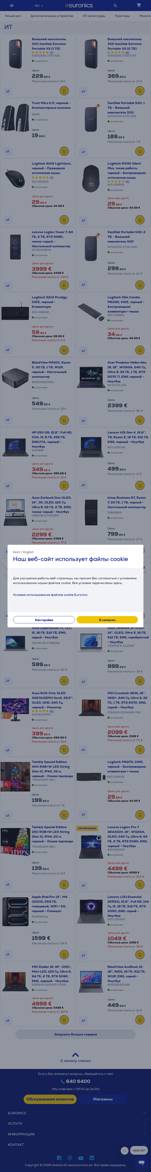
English (28, 552)
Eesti (16, 552)
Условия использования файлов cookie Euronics (50, 595)
